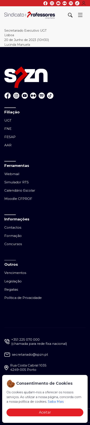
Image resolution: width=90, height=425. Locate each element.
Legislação (13, 281)
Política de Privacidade (23, 298)
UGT (7, 120)
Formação (13, 236)
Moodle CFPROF (18, 199)
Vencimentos (15, 273)
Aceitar (45, 412)
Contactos (12, 227)
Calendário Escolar (19, 190)
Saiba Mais (56, 402)
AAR (7, 145)
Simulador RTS (16, 182)
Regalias (11, 289)
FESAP (10, 137)
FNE (7, 129)
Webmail (11, 174)
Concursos (13, 244)
